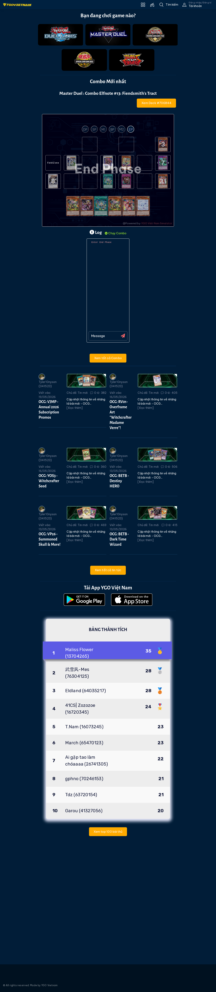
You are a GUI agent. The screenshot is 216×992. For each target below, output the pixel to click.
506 (172, 467)
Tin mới (83, 393)
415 (172, 525)
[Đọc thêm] (75, 408)
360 (101, 467)
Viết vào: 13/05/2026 (118, 469)
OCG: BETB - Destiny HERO (119, 481)
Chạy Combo (115, 233)
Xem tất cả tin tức (108, 570)
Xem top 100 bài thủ (108, 831)
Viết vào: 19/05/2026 (47, 395)
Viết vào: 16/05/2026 (118, 395)
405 (172, 393)
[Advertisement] (15, 153)
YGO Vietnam (49, 985)
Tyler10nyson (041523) (48, 381)
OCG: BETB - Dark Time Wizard (119, 539)
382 (101, 393)
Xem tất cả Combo (108, 358)
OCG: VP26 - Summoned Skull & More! (49, 539)
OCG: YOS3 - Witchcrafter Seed (49, 481)
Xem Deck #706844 (156, 103)
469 (101, 525)
